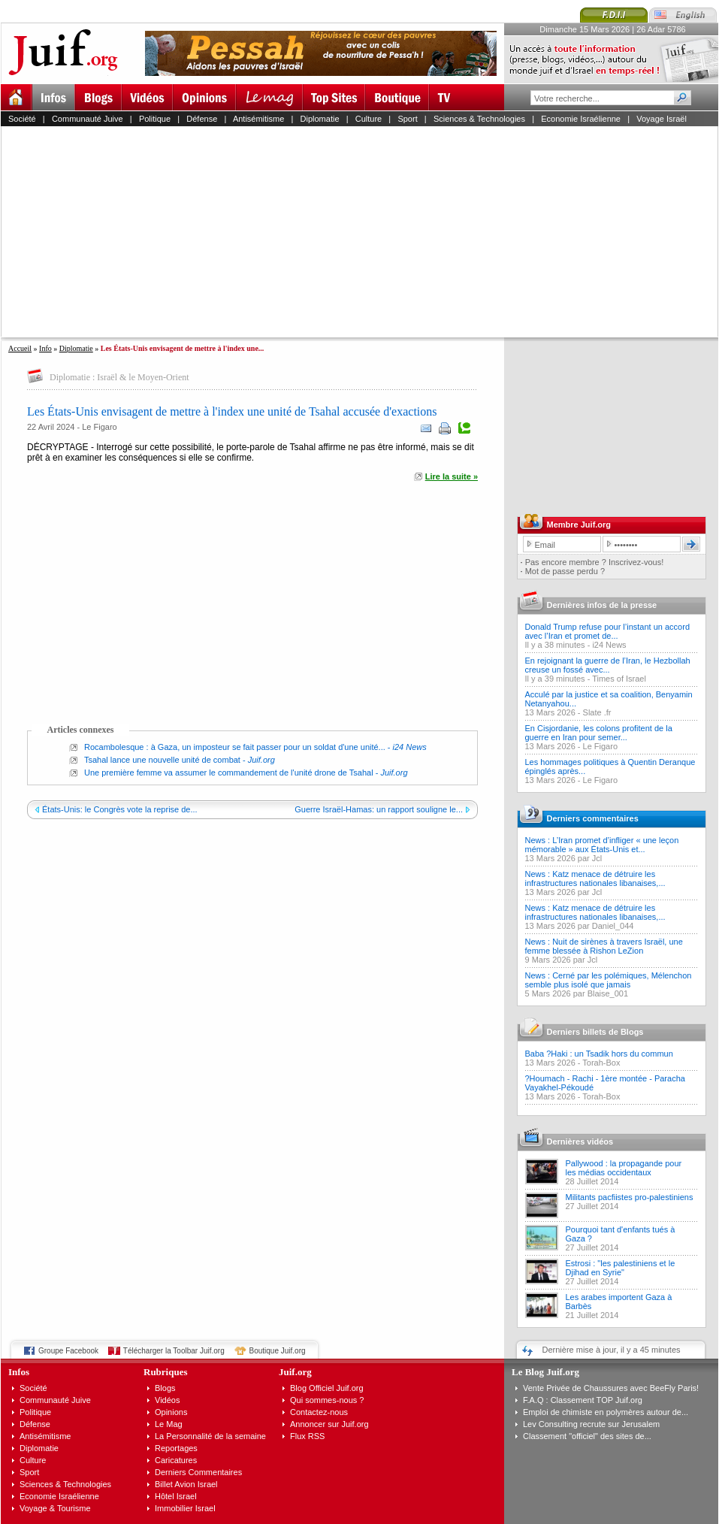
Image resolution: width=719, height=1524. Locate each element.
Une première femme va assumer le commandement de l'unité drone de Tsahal (228, 772)
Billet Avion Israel (186, 1484)
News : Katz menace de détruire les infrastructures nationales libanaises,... (595, 878)
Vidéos (167, 1400)
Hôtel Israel (176, 1496)
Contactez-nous (319, 1412)
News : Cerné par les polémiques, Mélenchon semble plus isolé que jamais (608, 980)
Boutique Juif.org (277, 1351)
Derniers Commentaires (198, 1472)
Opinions (171, 1412)
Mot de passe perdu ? (565, 571)
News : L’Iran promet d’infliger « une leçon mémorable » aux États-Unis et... (602, 845)
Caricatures (176, 1460)
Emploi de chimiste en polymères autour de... (605, 1412)
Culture (368, 118)
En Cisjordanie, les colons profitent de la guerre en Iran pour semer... (598, 733)
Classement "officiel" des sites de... (587, 1436)
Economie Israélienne (581, 118)
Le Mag (169, 1424)
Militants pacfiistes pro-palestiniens (629, 1197)
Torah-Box (601, 1062)
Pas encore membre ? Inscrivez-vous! (594, 562)
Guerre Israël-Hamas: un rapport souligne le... (379, 809)
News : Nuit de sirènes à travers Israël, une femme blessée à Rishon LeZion (604, 946)
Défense (201, 118)
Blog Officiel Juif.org (327, 1387)
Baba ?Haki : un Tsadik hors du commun (599, 1053)
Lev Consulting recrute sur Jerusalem (591, 1424)
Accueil (20, 348)
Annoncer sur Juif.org (329, 1424)
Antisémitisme (258, 118)
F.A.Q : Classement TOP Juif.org (582, 1400)
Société (22, 118)
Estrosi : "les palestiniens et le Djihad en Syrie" (620, 1268)
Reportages (176, 1448)
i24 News (609, 644)
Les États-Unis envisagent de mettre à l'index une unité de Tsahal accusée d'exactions (232, 411)
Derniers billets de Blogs (595, 1031)
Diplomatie (320, 118)
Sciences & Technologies (479, 118)
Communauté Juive (87, 118)
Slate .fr (597, 712)
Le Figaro (99, 426)
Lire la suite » (451, 476)
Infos (18, 1371)
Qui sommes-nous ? (327, 1400)
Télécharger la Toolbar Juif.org (174, 1351)
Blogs (165, 1387)
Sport (407, 118)
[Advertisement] (360, 231)
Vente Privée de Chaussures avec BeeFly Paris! (611, 1387)
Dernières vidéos (580, 1141)
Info (45, 348)
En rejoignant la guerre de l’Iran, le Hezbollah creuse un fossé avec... (607, 665)
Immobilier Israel (185, 1508)
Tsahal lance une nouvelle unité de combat (162, 759)
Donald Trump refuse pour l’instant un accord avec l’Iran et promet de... (607, 631)
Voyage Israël (661, 118)
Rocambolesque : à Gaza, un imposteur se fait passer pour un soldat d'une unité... (234, 746)
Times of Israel (619, 678)
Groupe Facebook (68, 1351)
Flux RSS (307, 1436)
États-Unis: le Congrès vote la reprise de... (120, 809)
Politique (155, 118)
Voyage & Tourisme (55, 1508)
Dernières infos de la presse (602, 604)
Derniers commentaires (593, 818)
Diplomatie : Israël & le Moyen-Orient (119, 377)
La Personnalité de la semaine (210, 1436)
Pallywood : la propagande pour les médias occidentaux (624, 1168)
